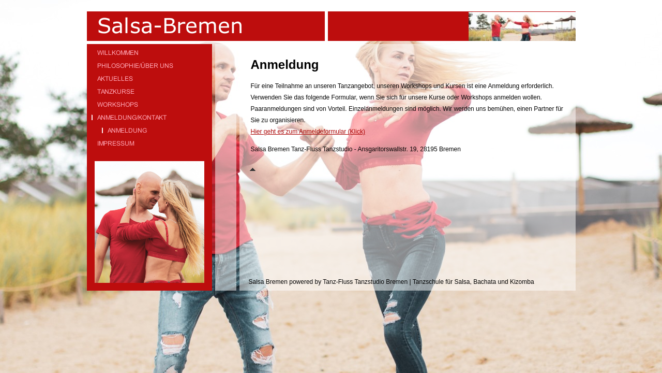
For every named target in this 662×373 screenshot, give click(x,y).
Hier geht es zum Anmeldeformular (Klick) (308, 131)
